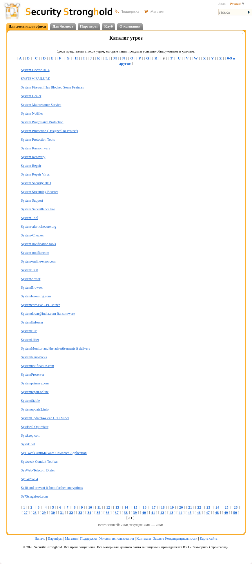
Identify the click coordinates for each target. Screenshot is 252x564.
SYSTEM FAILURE (35, 79)
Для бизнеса (62, 26)
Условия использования (116, 538)
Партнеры (89, 26)
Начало (40, 538)
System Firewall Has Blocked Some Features (52, 87)
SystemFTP (29, 331)
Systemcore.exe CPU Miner (40, 305)
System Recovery (33, 157)
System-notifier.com (35, 253)
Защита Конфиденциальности (175, 538)
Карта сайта (208, 538)
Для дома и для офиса (27, 26)
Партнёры (55, 538)
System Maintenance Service (41, 105)
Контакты (144, 538)
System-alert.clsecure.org (38, 227)
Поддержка (88, 538)
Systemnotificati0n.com (37, 366)
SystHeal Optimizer (34, 427)
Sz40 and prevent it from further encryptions (52, 488)
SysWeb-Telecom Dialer (38, 470)
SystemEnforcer (32, 322)
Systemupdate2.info (35, 409)
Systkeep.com (30, 435)
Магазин (71, 538)
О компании (129, 26)
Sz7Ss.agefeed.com (34, 496)
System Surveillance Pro (38, 209)
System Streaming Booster (39, 192)
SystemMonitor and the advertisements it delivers (55, 348)
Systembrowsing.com (36, 296)
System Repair (31, 166)
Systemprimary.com (35, 383)
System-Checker (32, 235)
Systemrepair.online (35, 392)
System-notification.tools (38, 244)
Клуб (108, 26)
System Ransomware (35, 148)
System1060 (29, 270)
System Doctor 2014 (35, 70)
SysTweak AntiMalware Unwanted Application (54, 453)
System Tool (29, 218)
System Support (32, 200)
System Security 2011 (36, 183)
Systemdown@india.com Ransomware (48, 314)
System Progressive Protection (42, 122)
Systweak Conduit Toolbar (39, 462)
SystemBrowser (32, 287)
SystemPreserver (32, 375)
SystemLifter (30, 340)
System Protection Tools (38, 140)
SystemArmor (30, 279)
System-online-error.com (38, 261)
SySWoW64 (29, 479)
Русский (237, 3)
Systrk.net (28, 444)
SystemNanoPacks (34, 357)
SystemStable (30, 401)
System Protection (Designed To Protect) (49, 131)
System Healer (31, 96)
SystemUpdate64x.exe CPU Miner (45, 418)
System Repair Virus (35, 174)
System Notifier (32, 113)
